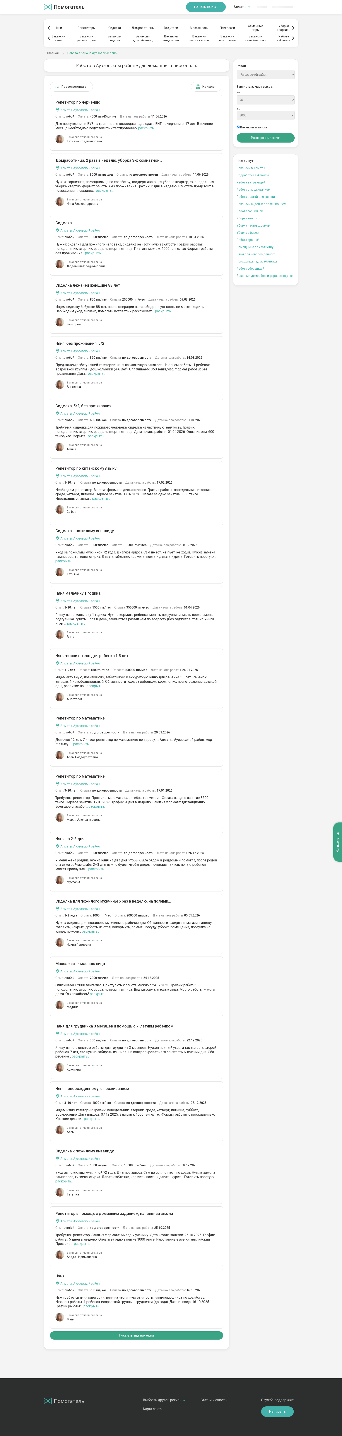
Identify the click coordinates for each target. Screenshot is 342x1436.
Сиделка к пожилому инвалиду (84, 530)
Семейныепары (255, 28)
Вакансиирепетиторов (86, 38)
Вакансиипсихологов (227, 38)
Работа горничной (250, 211)
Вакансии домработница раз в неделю (265, 275)
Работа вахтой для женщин (257, 196)
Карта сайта (152, 1409)
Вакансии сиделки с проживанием (261, 204)
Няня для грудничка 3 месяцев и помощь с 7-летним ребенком (114, 1026)
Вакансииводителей (171, 38)
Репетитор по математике (80, 718)
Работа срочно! (248, 240)
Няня (60, 1276)
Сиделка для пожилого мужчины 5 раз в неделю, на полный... (113, 901)
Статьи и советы (214, 1400)
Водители (171, 28)
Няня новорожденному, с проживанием (92, 1088)
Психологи (227, 28)
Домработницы (143, 28)
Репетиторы (86, 28)
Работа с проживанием (253, 189)
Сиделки (114, 28)
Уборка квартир (248, 218)
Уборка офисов (248, 232)
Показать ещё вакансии (136, 1335)
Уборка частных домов (253, 225)
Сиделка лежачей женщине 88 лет (87, 285)
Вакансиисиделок (114, 38)
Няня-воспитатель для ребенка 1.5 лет (91, 655)
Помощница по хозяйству (255, 247)
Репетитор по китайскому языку (85, 468)
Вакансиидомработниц (143, 38)
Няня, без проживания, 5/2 (79, 343)
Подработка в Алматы (253, 175)
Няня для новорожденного (256, 254)
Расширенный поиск (265, 138)
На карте (205, 86)
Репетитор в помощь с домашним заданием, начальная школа (114, 1213)
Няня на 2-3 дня (69, 838)
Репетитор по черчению (77, 102)
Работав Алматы (284, 38)
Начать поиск (206, 7)
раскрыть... (147, 128)
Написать (277, 1411)
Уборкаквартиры (284, 28)
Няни (58, 28)
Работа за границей (251, 182)
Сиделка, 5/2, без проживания (83, 406)
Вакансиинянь (58, 38)
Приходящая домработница (257, 261)
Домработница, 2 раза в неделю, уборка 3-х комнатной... (108, 160)
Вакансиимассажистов (199, 38)
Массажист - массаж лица (80, 963)
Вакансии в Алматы (251, 168)
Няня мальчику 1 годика (78, 593)
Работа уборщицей (250, 268)
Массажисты (199, 28)
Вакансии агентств (252, 127)
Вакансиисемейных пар (255, 38)
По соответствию (70, 86)
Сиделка (63, 222)
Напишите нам (337, 842)
